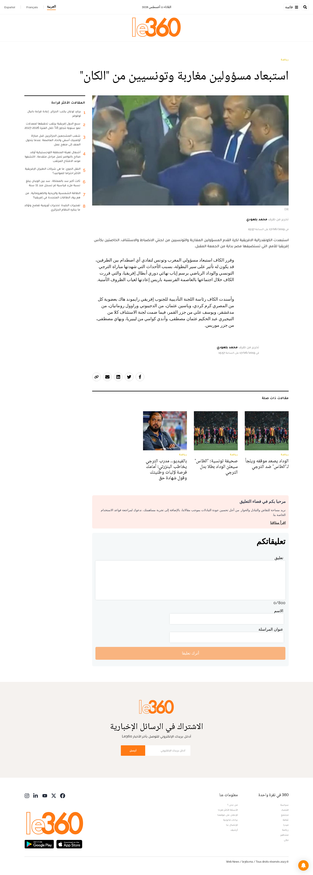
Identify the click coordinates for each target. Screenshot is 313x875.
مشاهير (284, 834)
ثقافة (286, 819)
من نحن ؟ (232, 804)
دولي (286, 839)
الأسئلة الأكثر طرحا (228, 809)
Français (32, 7)
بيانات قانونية (230, 819)
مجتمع (285, 814)
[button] (303, 865)
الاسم (278, 610)
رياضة (285, 59)
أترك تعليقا (190, 653)
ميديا (286, 824)
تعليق (279, 557)
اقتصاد (285, 809)
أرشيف (234, 829)
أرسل (133, 750)
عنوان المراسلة (270, 629)
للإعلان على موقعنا (227, 814)
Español (9, 7)
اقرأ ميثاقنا (278, 523)
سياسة (284, 804)
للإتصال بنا (232, 824)
